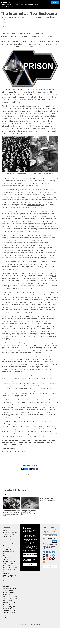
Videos (10, 546)
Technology (6, 538)
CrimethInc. (6, 2)
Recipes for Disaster (8, 565)
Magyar (5, 602)
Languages (31, 4)
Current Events (7, 534)
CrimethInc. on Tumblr (47, 555)
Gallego (7, 616)
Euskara (9, 602)
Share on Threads (31, 469)
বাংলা (13, 608)
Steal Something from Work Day (9, 551)
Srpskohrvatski (7, 606)
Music (14, 546)
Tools (11, 4)
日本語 (15, 596)
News (9, 536)
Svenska (5, 610)
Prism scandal (13, 400)
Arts (4, 532)
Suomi (10, 596)
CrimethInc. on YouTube (50, 558)
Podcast (5, 573)
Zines (4, 544)
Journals (8, 544)
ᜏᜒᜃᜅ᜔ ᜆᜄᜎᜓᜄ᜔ (11, 618)
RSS (8, 530)
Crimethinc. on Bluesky (53, 552)
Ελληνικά (5, 596)
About (36, 4)
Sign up (55, 541)
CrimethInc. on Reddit (53, 558)
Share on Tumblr (37, 469)
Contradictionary (7, 561)
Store (21, 4)
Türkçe (14, 602)
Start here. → (33, 564)
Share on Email (22, 469)
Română (5, 608)
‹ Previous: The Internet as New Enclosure (19, 476)
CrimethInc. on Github (44, 555)
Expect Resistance (8, 563)
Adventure (8, 532)
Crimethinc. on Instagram (50, 552)
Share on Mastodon (28, 469)
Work (14, 561)
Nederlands (5, 29)
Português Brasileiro (8, 592)
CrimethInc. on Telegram (53, 555)
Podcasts (16, 4)
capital (10, 316)
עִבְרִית (13, 610)
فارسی (4, 604)
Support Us (55, 2)
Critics (51, 92)
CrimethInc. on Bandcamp (50, 555)
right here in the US (30, 407)
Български (6, 598)
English (5, 588)
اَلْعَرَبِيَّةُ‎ (10, 608)
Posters (14, 544)
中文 (11, 598)
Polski (9, 594)
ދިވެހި (4, 616)
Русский (5, 594)
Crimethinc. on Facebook (47, 552)
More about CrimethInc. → (30, 555)
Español (9, 588)
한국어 (13, 606)
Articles (5, 530)
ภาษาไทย (5, 612)
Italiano (14, 588)
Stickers (5, 546)
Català (14, 614)
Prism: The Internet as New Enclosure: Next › (40, 476)
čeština (11, 600)
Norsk (4, 618)
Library (7, 4)
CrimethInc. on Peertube (47, 558)
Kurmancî (12, 616)
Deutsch (5, 590)
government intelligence (35, 205)
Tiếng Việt (9, 614)
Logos (4, 548)
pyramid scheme (14, 273)
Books (3, 4)
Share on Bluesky (25, 469)
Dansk (9, 610)
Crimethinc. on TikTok (44, 558)
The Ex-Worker (7, 575)
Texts (4, 26)
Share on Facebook (34, 469)
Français (10, 590)
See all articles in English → (8, 6)
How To (5, 536)
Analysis (14, 532)
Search (25, 4)
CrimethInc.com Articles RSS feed (44, 562)
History (13, 534)
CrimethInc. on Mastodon (44, 552)
